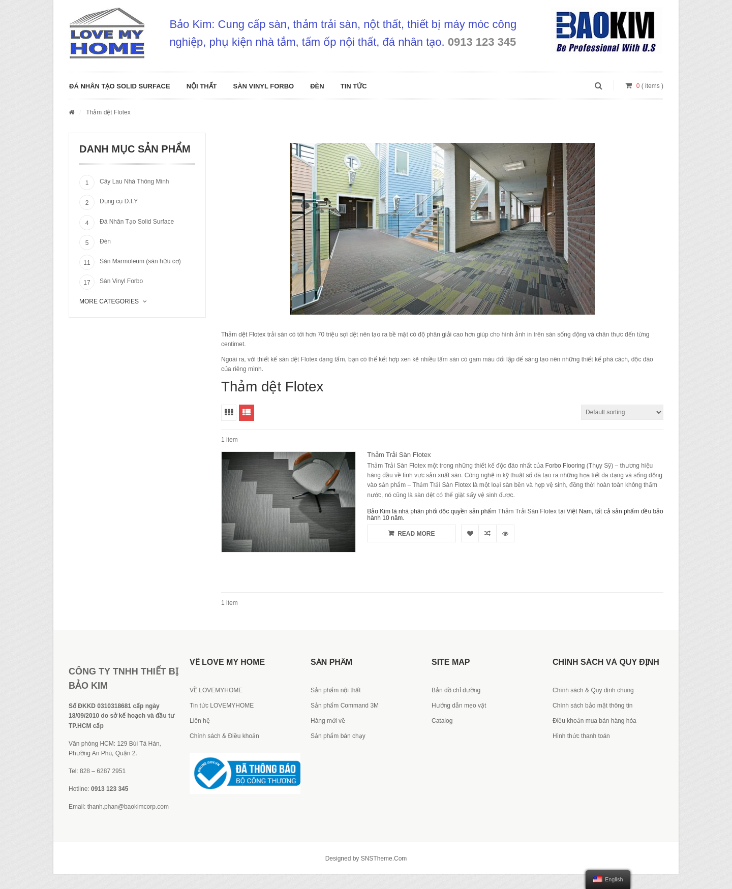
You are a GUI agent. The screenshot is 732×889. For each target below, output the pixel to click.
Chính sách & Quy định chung (593, 690)
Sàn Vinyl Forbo (263, 86)
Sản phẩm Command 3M (345, 705)
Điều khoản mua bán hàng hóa (594, 720)
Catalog (442, 720)
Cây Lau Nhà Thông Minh (134, 181)
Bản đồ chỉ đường (456, 690)
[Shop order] (622, 412)
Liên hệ (200, 720)
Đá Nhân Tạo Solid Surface (119, 86)
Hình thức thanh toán (581, 736)
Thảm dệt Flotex (243, 334)
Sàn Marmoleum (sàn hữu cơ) (140, 261)
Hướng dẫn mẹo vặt (459, 705)
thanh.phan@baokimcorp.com (128, 806)
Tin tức (354, 86)
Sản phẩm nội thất (336, 690)
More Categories (113, 301)
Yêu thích (470, 533)
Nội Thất (202, 86)
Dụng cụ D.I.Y (119, 201)
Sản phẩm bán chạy (338, 736)
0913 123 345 (482, 42)
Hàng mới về (328, 720)
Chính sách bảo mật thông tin (592, 705)
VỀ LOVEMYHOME (216, 690)
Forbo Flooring (565, 465)
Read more (411, 533)
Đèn (317, 86)
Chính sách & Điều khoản (224, 736)
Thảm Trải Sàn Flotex (399, 454)
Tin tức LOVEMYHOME (222, 705)
